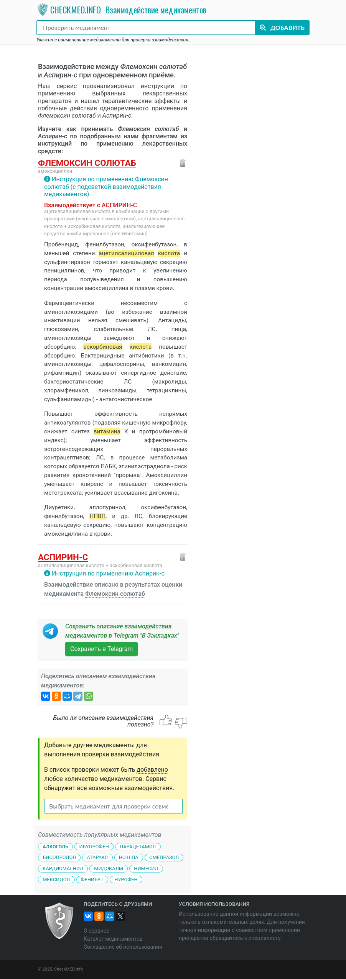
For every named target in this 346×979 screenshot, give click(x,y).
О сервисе (96, 931)
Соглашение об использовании (123, 947)
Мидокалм (108, 868)
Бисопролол (59, 857)
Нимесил (146, 868)
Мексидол (56, 879)
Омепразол (164, 857)
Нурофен (125, 879)
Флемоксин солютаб (87, 163)
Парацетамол (138, 846)
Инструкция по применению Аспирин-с (108, 573)
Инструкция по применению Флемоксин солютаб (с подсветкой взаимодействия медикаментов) (106, 186)
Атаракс (97, 857)
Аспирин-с (63, 557)
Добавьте (58, 745)
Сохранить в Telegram (101, 649)
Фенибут (92, 879)
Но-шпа (128, 857)
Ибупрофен (94, 846)
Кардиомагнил (63, 868)
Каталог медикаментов (113, 939)
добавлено (152, 769)
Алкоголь (55, 846)
